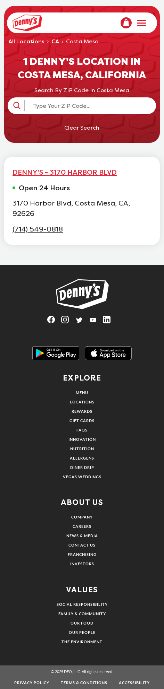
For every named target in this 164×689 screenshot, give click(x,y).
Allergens (82, 458)
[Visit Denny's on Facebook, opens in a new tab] (54, 322)
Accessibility (134, 682)
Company (82, 517)
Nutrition (82, 448)
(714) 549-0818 (38, 229)
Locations (82, 402)
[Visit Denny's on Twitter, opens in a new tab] (82, 322)
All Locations (26, 41)
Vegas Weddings (82, 476)
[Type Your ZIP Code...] (88, 105)
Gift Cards (82, 420)
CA (55, 41)
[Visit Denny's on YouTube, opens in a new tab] (96, 322)
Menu (82, 392)
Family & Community (82, 613)
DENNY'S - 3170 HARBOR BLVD (65, 172)
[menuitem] (126, 22)
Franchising (82, 554)
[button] (82, 105)
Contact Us (82, 545)
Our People (82, 632)
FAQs (82, 430)
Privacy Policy (31, 682)
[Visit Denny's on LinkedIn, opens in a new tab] (110, 322)
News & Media (82, 535)
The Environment (82, 641)
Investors (82, 563)
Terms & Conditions (84, 682)
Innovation (82, 439)
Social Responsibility (82, 604)
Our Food (82, 623)
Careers (82, 526)
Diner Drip (82, 467)
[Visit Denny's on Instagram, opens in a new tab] (68, 322)
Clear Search (81, 127)
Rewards (82, 411)
